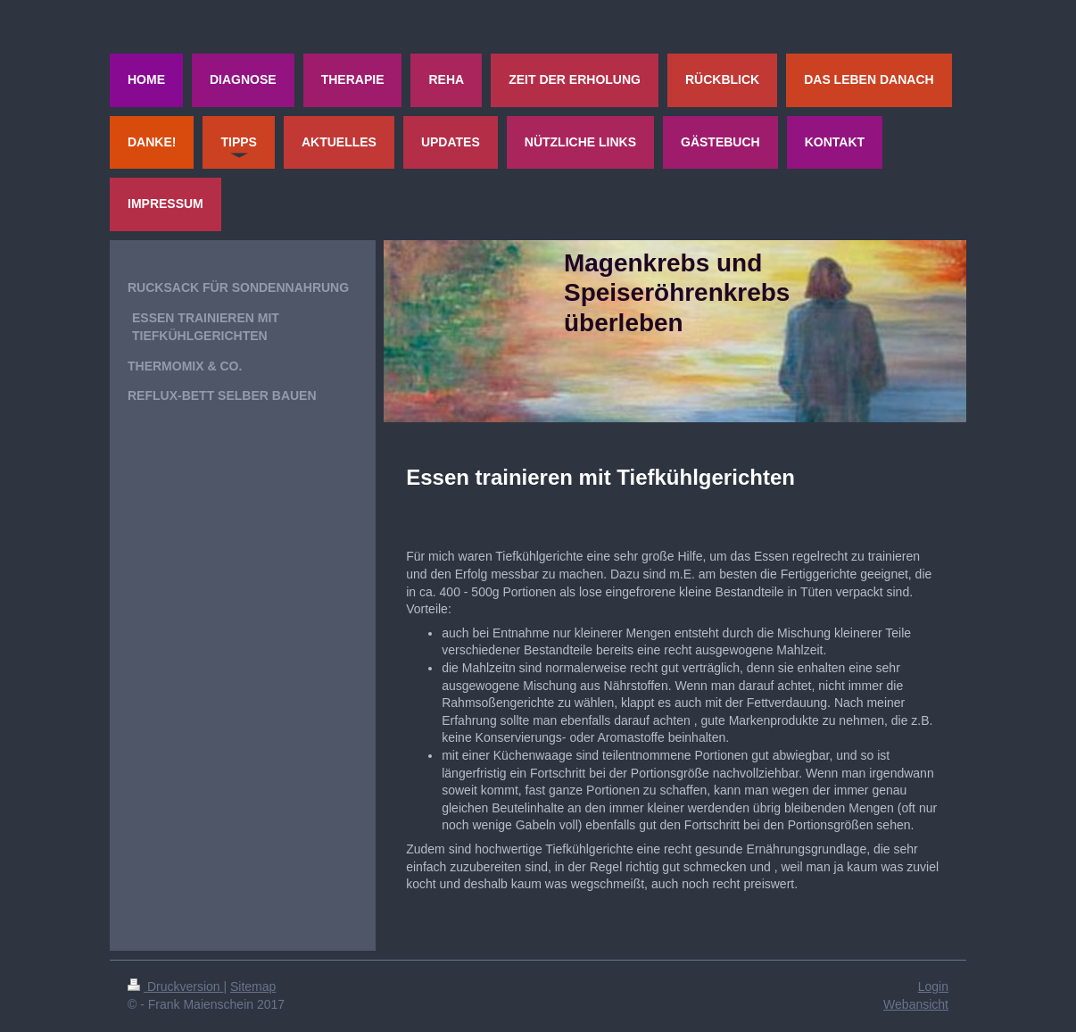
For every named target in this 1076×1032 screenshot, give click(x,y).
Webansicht (915, 1004)
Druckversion (175, 986)
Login (933, 986)
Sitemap (253, 986)
